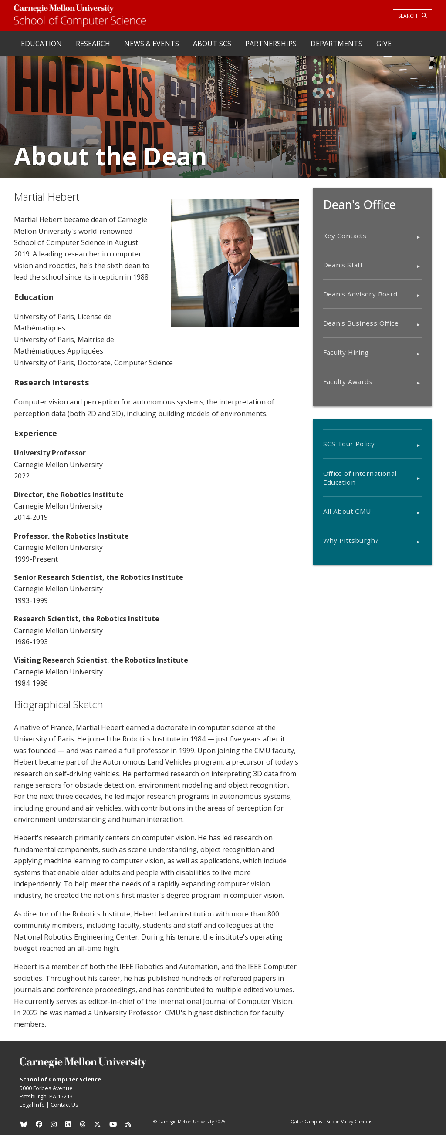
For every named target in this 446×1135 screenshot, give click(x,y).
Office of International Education (360, 478)
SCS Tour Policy (349, 443)
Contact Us (64, 1104)
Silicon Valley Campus (349, 1122)
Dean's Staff (343, 264)
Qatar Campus (306, 1122)
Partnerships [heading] (271, 43)
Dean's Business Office (361, 323)
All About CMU (347, 511)
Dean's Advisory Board (360, 294)
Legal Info (32, 1104)
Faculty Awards (347, 381)
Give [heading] (384, 43)
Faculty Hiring (346, 352)
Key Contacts (345, 235)
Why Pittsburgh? (351, 540)
